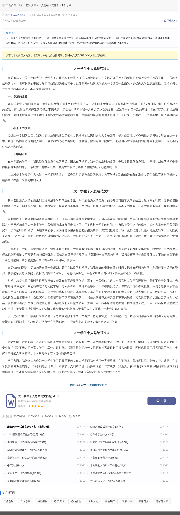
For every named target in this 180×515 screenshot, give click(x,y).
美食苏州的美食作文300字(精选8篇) (109, 450)
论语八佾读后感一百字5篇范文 (107, 426)
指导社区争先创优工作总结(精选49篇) (28, 457)
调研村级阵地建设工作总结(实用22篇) (28, 450)
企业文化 (93, 501)
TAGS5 (77, 416)
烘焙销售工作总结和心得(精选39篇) (26, 442)
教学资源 (59, 501)
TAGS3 (49, 416)
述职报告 (42, 501)
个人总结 (44, 5)
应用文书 (127, 501)
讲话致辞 (110, 501)
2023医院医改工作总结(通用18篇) (25, 434)
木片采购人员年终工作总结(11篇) (108, 465)
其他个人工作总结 (61, 5)
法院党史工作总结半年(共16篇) (24, 473)
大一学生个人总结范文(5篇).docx (39, 396)
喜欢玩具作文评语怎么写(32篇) (24, 480)
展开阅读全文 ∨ (98, 384)
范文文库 (31, 5)
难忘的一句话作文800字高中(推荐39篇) (28, 426)
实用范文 (144, 501)
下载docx (172, 20)
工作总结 (9, 501)
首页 (20, 5)
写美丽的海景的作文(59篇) (104, 457)
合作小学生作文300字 (102, 434)
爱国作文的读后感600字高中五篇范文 (110, 473)
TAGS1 (21, 416)
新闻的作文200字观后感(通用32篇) (109, 442)
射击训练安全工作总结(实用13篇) (108, 480)
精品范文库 (162, 501)
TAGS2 (35, 416)
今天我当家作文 (15, 465)
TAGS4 (63, 416)
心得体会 (76, 501)
